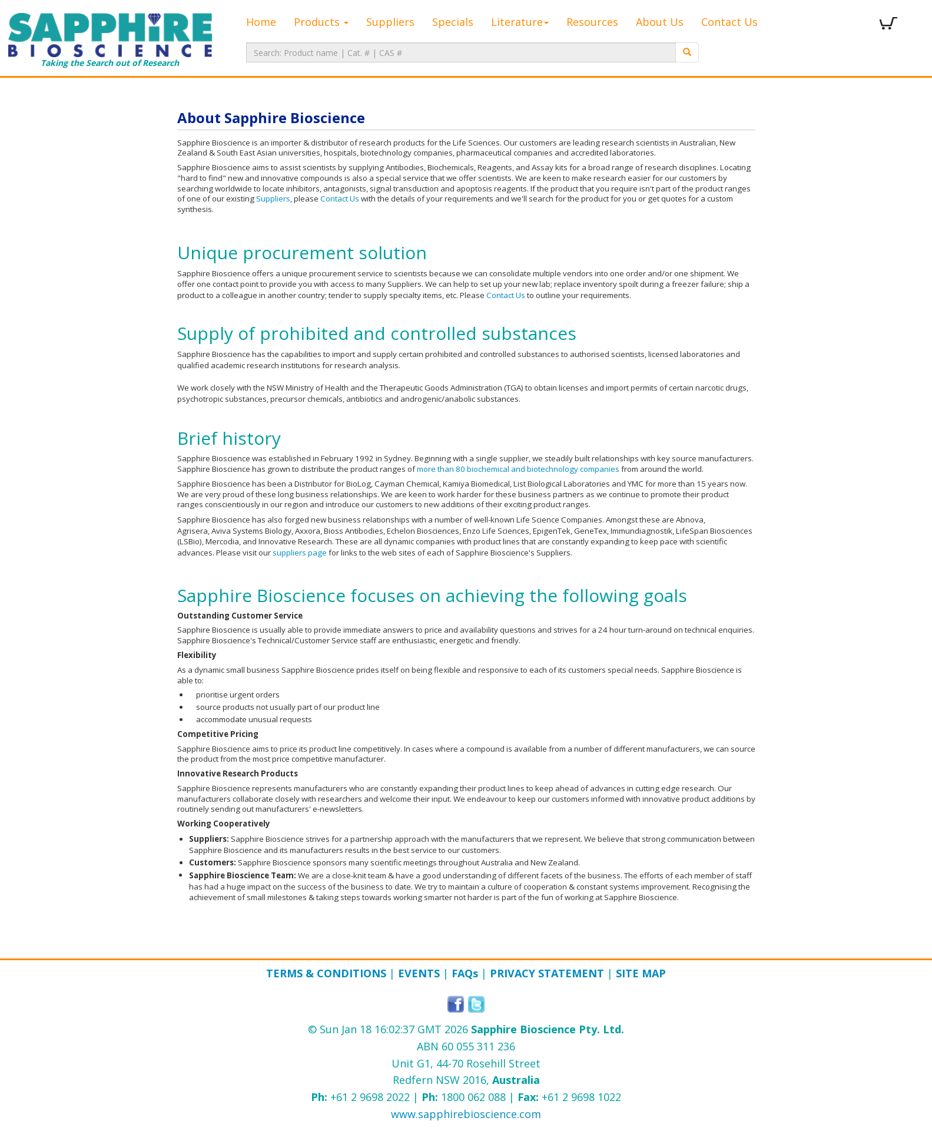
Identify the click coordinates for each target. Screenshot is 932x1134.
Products (321, 22)
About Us (660, 22)
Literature (520, 22)
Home (261, 22)
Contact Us (729, 22)
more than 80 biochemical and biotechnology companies (518, 469)
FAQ (465, 973)
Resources (592, 22)
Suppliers (390, 22)
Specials (452, 22)
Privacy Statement (547, 973)
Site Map (641, 973)
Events (419, 973)
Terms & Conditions (326, 973)
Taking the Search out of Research (110, 40)
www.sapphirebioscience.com (466, 1114)
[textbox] (461, 52)
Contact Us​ (505, 295)
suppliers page (300, 552)
